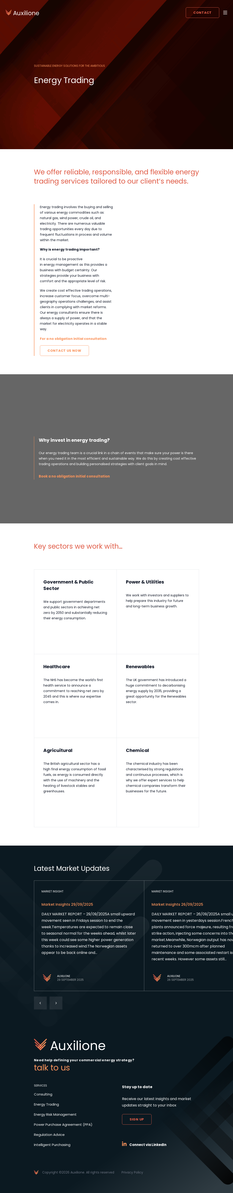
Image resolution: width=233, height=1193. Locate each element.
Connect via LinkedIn (149, 1144)
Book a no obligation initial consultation (78, 476)
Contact (202, 12)
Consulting (43, 1094)
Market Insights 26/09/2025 (177, 904)
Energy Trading (47, 1104)
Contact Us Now (64, 350)
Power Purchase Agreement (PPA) (65, 1124)
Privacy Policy (132, 1172)
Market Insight (53, 891)
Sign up (137, 1119)
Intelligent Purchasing (53, 1144)
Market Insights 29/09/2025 (67, 904)
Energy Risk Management (57, 1114)
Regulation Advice (50, 1134)
